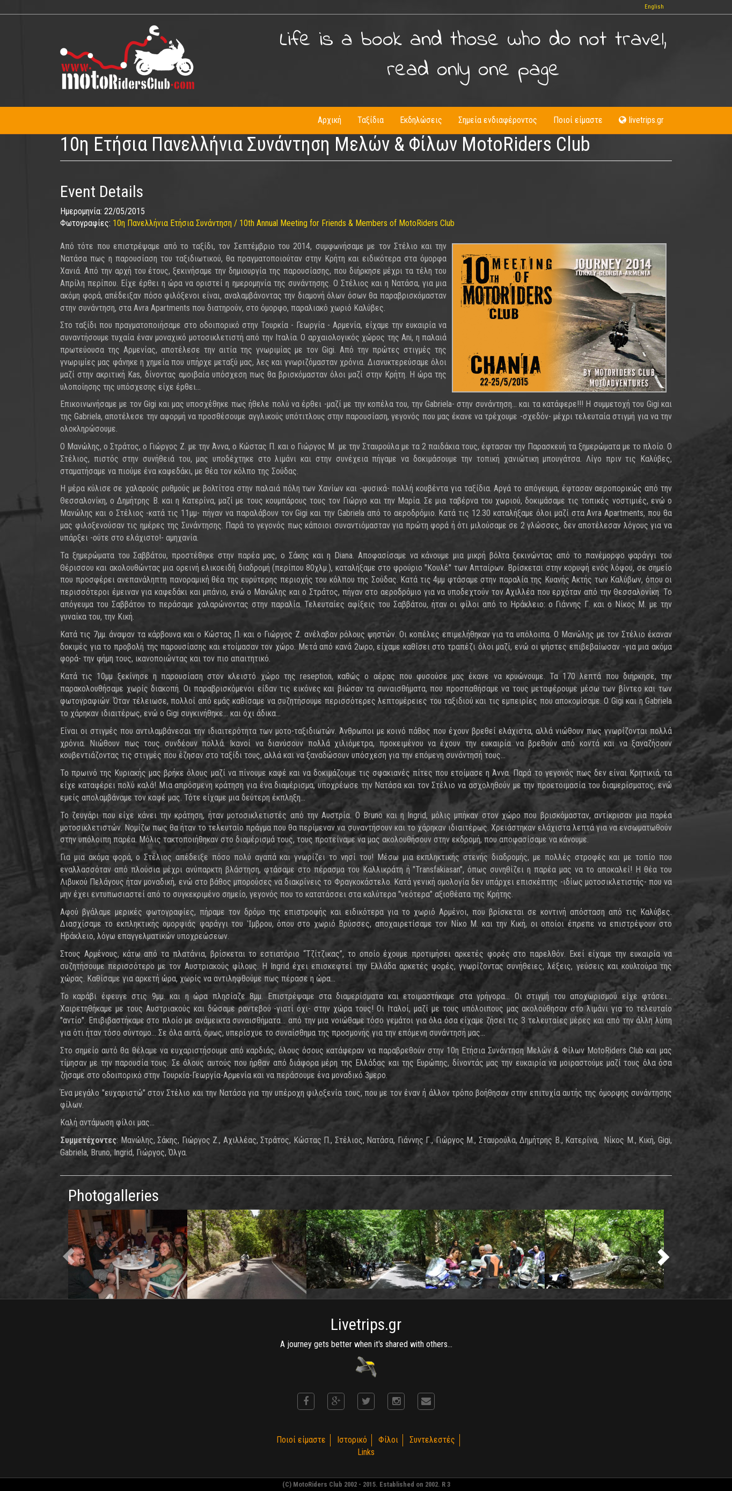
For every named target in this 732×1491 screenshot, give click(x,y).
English (654, 6)
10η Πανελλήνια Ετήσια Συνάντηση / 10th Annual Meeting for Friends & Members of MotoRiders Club (284, 223)
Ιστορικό (352, 1440)
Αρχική (329, 120)
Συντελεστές (432, 1440)
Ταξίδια (370, 120)
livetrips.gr (641, 120)
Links (366, 1452)
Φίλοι (388, 1440)
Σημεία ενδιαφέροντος (497, 120)
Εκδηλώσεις (421, 120)
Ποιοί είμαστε (578, 120)
